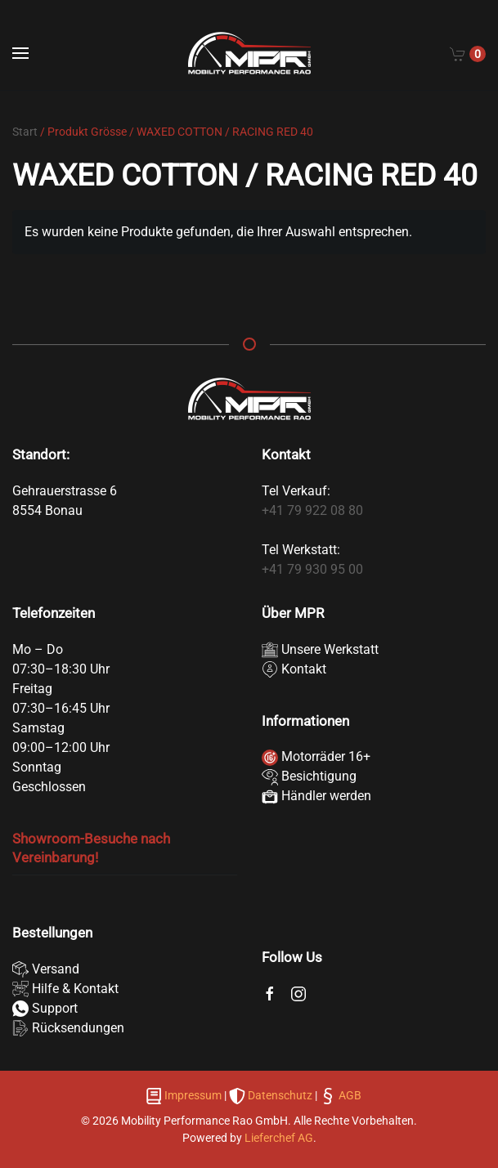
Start (25, 131)
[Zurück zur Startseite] (249, 53)
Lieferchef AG (279, 1137)
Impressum (193, 1095)
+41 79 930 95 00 (312, 569)
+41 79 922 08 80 (312, 510)
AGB (348, 1095)
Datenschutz (280, 1095)
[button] (20, 53)
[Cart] (468, 53)
